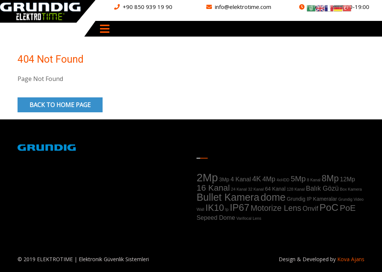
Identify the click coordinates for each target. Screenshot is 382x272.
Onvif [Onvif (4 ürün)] (310, 208)
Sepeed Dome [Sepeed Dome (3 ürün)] (216, 217)
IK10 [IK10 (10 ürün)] (215, 208)
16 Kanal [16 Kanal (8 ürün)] (213, 188)
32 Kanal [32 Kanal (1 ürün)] (256, 189)
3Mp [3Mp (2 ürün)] (224, 179)
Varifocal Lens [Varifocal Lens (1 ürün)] (249, 218)
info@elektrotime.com (243, 6)
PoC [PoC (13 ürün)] (328, 207)
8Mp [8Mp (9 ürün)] (330, 178)
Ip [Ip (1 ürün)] (227, 209)
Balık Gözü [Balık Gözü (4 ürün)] (322, 188)
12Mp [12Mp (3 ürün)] (347, 179)
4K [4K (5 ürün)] (256, 179)
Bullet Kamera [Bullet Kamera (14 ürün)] (228, 197)
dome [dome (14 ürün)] (272, 197)
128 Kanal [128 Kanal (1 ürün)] (296, 189)
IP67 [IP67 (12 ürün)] (239, 207)
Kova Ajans (350, 259)
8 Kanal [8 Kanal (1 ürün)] (313, 180)
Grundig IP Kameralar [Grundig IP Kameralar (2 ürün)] (312, 199)
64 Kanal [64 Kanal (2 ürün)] (275, 189)
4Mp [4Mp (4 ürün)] (268, 179)
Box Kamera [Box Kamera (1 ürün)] (351, 189)
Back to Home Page (60, 105)
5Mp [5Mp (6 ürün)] (298, 178)
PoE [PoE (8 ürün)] (348, 208)
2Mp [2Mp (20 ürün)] (207, 177)
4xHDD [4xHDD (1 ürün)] (282, 180)
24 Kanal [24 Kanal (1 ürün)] (239, 189)
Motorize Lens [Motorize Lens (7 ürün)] (276, 208)
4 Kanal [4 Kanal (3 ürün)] (241, 179)
